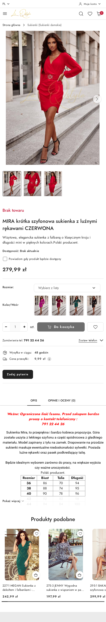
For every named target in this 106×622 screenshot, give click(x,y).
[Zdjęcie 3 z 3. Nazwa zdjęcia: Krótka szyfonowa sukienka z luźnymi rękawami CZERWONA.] (52, 183)
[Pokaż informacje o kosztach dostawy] (49, 359)
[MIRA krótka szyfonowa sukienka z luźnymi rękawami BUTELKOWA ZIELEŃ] (76, 305)
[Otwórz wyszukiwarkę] (81, 14)
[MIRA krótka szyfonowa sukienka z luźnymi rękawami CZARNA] (94, 305)
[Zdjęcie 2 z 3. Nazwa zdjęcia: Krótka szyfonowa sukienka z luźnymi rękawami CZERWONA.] (32, 183)
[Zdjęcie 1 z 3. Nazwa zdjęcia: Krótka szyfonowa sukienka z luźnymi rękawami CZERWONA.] (12, 183)
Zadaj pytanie (18, 374)
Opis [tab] (34, 401)
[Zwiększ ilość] (24, 327)
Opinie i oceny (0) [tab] (62, 401)
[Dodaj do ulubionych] (95, 327)
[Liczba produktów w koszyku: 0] (98, 14)
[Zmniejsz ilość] (6, 327)
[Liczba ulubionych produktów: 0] (90, 14)
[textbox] (62, 287)
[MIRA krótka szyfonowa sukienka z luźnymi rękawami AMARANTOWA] (41, 305)
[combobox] (67, 288)
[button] (97, 99)
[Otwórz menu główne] (5, 13)
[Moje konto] (90, 4)
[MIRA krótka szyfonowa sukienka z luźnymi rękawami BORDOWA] (59, 305)
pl (6, 4)
